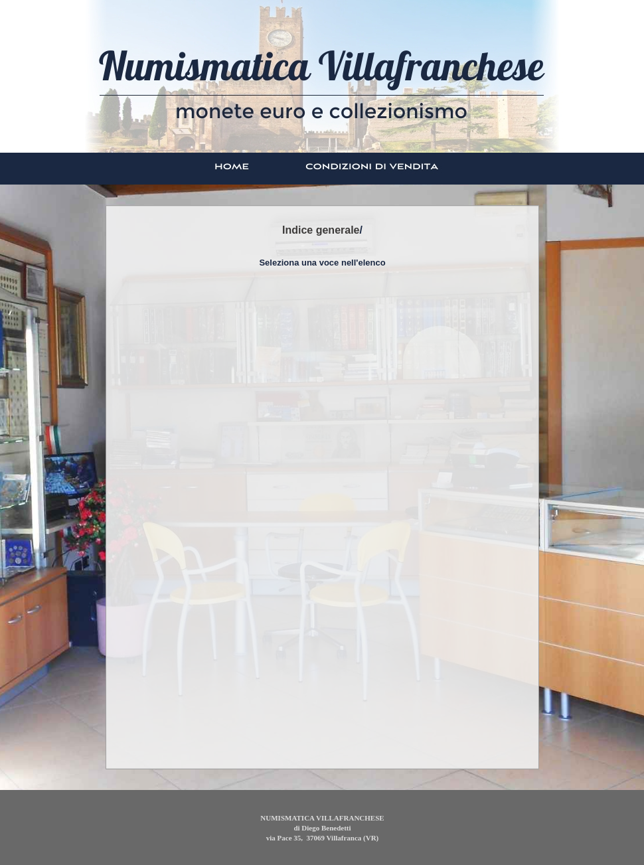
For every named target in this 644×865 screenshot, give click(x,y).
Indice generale (321, 230)
